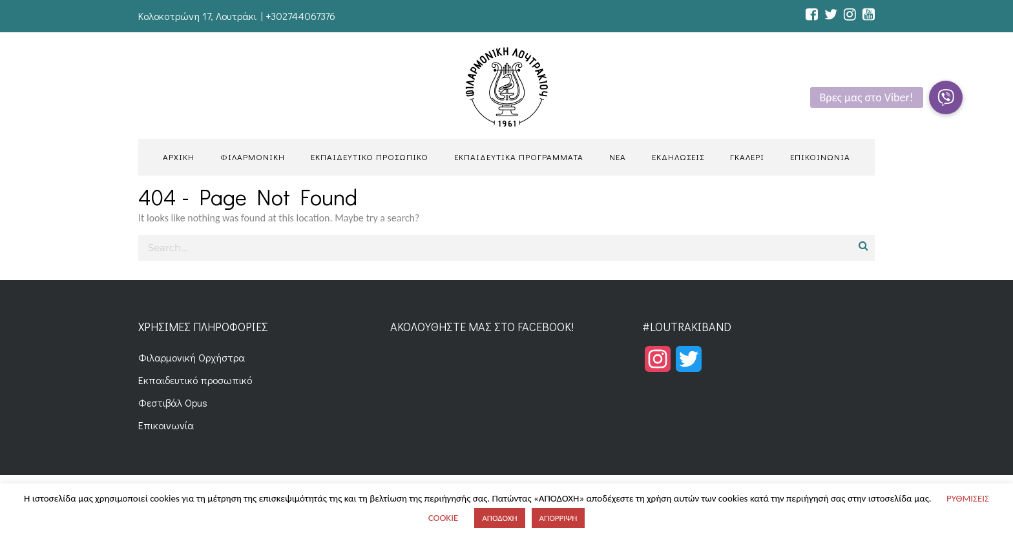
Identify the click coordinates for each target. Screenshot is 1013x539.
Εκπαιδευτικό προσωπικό (195, 380)
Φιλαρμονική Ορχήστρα (191, 357)
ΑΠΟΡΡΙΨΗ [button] (558, 518)
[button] (946, 97)
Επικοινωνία (166, 425)
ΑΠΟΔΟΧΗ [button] (499, 518)
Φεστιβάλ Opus (172, 402)
